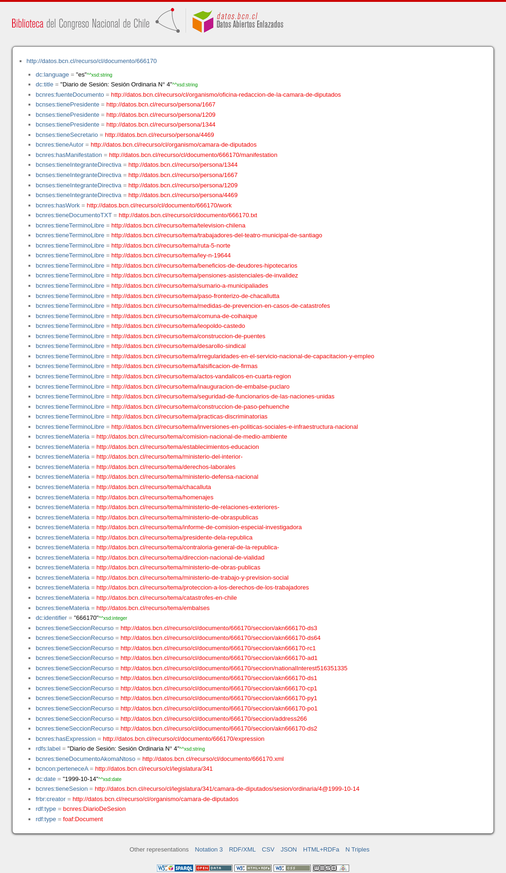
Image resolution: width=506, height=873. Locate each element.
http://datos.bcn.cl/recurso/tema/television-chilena (179, 225)
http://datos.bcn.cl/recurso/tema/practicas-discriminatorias (189, 416)
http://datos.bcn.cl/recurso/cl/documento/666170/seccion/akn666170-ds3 (218, 628)
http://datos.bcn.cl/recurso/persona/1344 (161, 124)
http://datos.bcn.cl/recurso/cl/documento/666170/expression (183, 738)
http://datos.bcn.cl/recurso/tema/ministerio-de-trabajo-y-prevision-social (193, 577)
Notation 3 (209, 849)
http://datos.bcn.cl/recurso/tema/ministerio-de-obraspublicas (178, 517)
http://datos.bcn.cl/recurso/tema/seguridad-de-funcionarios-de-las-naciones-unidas (223, 396)
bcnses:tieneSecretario (66, 134)
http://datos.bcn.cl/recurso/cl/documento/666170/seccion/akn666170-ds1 (218, 677)
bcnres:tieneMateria (62, 436)
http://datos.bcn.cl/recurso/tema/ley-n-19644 (171, 255)
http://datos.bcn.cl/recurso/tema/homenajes (155, 497)
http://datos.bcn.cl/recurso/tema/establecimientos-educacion (178, 446)
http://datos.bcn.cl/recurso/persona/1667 (161, 104)
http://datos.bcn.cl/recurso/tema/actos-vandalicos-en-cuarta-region (201, 376)
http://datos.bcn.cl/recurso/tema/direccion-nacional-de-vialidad (181, 557)
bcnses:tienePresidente (67, 104)
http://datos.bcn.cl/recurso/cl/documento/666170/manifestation (193, 154)
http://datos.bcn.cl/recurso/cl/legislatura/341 (154, 768)
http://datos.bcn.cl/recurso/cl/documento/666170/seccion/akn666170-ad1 (218, 657)
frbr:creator (50, 798)
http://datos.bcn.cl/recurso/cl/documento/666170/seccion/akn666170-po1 (218, 708)
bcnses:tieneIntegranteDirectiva (78, 164)
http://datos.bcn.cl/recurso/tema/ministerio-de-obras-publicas (178, 567)
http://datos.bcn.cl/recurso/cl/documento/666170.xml (213, 758)
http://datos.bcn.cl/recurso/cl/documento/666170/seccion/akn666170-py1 (218, 698)
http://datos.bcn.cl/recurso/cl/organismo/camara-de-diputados (174, 144)
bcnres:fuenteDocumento (69, 94)
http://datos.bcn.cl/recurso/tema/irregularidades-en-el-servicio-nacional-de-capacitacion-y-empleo (243, 356)
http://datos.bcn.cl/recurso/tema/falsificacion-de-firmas (185, 365)
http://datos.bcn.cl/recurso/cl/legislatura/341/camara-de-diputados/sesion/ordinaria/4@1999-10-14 (227, 788)
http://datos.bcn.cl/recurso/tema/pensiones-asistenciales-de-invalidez (205, 275)
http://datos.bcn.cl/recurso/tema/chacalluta (154, 486)
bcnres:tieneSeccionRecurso (74, 628)
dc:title (44, 84)
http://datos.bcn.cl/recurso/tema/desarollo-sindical (179, 345)
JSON (289, 849)
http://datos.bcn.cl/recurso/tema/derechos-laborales (166, 466)
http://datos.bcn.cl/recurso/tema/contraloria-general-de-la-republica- (188, 547)
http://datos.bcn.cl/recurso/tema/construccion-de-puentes (189, 336)
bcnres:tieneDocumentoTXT (73, 215)
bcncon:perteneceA (61, 768)
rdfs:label (47, 748)
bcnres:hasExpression (65, 738)
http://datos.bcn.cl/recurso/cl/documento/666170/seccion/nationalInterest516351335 (233, 668)
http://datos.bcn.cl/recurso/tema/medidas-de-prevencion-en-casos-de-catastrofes (221, 305)
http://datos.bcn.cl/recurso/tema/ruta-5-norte (171, 245)
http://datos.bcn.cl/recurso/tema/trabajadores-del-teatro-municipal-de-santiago (217, 235)
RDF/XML (242, 849)
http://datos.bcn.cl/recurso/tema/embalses (153, 607)
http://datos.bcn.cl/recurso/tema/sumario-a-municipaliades (190, 285)
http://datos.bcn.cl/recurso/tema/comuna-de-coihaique (185, 315)
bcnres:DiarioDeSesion (94, 808)
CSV (268, 849)
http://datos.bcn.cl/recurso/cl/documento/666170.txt (188, 215)
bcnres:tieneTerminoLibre (69, 225)
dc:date (45, 778)
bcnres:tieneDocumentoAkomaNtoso (85, 758)
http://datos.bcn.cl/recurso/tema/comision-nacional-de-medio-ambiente (192, 436)
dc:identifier (51, 617)
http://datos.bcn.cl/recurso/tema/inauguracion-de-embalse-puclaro (201, 386)
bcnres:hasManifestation (68, 154)
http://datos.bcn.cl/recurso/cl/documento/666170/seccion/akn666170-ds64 (220, 637)
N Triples (357, 849)
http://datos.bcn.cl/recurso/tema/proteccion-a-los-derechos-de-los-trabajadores (203, 587)
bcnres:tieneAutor (59, 144)
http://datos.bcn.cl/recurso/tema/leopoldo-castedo (178, 325)
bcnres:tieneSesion (61, 788)
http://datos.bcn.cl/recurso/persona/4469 (159, 134)
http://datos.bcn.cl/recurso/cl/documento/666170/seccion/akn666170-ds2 (218, 728)
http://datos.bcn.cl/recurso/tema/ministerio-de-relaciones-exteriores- (188, 507)
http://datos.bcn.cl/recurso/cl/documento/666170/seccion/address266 (213, 718)
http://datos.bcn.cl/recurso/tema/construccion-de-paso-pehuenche (200, 406)
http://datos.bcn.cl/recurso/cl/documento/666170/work (159, 205)
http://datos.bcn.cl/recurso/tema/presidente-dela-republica (175, 537)
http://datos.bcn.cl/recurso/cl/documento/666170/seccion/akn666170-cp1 (218, 688)
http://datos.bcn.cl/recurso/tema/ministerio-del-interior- (170, 456)
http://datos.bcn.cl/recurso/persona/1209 (161, 114)
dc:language (52, 74)
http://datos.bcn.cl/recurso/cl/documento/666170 (92, 60)
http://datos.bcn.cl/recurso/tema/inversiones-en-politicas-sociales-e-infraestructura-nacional (235, 426)
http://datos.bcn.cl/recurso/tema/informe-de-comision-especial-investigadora (199, 527)
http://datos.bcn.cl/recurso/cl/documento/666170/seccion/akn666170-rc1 (218, 648)
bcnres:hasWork (57, 205)
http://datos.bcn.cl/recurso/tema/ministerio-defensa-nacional (178, 476)
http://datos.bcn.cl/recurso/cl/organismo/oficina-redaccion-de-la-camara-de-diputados (226, 94)
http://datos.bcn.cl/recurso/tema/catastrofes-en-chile (167, 597)
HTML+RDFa (321, 849)
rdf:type (45, 808)
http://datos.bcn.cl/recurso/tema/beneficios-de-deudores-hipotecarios (205, 265)
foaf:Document (83, 819)
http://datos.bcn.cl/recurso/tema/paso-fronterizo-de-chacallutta (196, 295)
